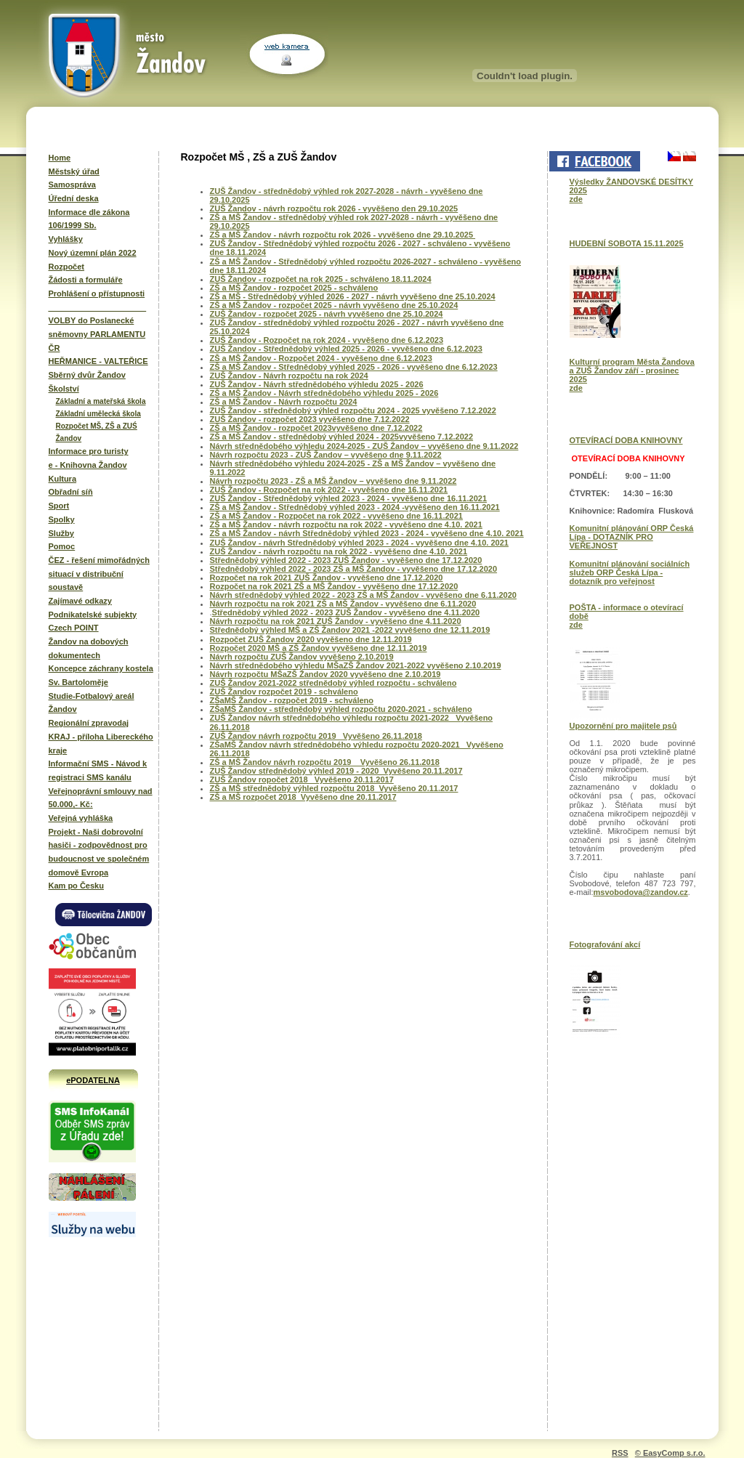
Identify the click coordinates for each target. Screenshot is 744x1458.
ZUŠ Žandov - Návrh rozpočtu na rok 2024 (289, 375)
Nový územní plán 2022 (93, 252)
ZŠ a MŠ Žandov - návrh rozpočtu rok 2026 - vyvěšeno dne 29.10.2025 (343, 234)
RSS (620, 1453)
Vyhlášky (66, 239)
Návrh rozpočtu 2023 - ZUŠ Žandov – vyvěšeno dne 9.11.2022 (326, 454)
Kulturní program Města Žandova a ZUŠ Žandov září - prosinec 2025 (632, 370)
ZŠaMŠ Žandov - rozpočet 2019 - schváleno (292, 700)
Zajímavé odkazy (80, 600)
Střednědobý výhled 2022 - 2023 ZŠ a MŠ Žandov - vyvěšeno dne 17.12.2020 (354, 568)
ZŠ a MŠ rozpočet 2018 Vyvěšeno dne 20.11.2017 (303, 797)
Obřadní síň (71, 491)
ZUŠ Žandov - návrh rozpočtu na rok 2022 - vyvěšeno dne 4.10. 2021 (339, 551)
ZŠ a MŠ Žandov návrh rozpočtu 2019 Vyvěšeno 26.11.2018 (325, 762)
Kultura (63, 478)
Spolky (62, 519)
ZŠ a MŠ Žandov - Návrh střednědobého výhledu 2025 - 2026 (324, 393)
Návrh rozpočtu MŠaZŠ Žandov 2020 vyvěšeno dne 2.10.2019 (325, 674)
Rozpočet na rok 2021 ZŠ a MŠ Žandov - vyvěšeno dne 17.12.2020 (334, 586)
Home (60, 157)
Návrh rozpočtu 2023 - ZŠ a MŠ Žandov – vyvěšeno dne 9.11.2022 (333, 481)
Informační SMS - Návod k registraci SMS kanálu (98, 770)
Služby (61, 533)
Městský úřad (74, 171)
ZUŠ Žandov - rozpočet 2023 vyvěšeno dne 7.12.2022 (310, 419)
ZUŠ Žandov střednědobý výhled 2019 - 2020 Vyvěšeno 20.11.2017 (336, 770)
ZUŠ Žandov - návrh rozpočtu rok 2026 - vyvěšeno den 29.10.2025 (334, 208)
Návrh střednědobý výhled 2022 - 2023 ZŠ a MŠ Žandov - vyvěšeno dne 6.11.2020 (363, 595)
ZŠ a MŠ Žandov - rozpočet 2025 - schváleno (294, 287)
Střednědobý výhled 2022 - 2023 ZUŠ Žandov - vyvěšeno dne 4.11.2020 (346, 612)
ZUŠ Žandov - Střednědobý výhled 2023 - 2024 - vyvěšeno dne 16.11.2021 (349, 498)
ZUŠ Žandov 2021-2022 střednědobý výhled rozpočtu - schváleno (333, 683)
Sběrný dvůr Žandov (87, 374)
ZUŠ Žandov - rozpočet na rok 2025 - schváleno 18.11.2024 (321, 279)
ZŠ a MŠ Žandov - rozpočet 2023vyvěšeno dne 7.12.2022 (316, 428)
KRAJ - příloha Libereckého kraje (101, 743)
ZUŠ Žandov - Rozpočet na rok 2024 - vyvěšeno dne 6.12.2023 (327, 340)
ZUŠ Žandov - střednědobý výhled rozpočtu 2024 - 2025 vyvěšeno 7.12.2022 (353, 410)
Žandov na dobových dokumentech (89, 648)
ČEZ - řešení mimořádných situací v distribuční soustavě (99, 573)
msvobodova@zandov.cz (641, 892)
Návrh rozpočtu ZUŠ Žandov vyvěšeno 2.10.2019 (302, 656)
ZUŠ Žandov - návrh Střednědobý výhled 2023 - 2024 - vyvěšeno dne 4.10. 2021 (359, 542)
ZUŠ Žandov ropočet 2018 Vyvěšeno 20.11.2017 (302, 779)
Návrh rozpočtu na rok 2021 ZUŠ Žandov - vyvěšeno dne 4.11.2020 (335, 621)
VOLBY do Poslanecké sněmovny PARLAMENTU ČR (97, 334)
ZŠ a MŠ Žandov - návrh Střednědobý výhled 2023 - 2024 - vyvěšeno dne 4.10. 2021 (367, 533)
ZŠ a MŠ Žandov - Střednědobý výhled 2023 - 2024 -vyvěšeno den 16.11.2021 (355, 507)
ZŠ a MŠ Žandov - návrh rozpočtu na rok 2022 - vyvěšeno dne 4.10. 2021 (346, 524)
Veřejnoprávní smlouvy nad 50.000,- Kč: (101, 798)
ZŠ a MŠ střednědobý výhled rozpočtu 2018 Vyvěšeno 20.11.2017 (334, 788)
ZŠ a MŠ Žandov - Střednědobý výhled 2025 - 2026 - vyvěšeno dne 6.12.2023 (354, 367)
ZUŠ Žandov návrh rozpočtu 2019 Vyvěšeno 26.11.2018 (316, 736)
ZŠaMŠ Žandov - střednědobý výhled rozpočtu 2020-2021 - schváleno (341, 709)
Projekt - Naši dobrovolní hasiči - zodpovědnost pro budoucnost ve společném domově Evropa (99, 852)
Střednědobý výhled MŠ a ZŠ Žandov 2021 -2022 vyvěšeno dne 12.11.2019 (350, 629)
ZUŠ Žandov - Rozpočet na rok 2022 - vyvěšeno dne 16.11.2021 (329, 489)
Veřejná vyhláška (81, 818)
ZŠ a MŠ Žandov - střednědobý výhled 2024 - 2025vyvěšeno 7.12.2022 (342, 436)
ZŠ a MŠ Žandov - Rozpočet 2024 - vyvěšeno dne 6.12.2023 (321, 358)
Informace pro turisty (89, 451)
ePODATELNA (93, 1080)
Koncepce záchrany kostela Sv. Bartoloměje (101, 675)
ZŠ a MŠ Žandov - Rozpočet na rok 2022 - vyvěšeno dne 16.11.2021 (336, 515)
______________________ (98, 307)
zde (576, 199)
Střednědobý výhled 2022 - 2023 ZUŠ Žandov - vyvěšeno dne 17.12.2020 (346, 560)
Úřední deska (74, 198)
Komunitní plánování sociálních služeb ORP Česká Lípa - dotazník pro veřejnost (630, 572)
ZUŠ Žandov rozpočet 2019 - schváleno (284, 691)
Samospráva (72, 184)
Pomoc (62, 546)
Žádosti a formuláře (86, 279)
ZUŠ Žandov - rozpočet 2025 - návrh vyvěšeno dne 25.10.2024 (326, 313)
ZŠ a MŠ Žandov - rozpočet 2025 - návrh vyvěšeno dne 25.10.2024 (334, 305)
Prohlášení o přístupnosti (97, 293)
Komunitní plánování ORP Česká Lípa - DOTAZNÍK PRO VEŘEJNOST (632, 537)
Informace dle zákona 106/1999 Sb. (89, 219)
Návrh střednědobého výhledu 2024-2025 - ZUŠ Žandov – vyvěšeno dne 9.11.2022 (364, 446)
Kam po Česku (76, 885)
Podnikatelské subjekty (93, 614)
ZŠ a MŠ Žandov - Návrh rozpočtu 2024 (283, 401)
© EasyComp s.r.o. (670, 1453)
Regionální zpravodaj (89, 722)
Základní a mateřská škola (101, 401)
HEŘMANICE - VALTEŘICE (98, 361)
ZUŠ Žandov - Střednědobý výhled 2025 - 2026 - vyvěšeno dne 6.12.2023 (346, 348)
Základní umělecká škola (98, 414)
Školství (64, 388)
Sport (59, 505)
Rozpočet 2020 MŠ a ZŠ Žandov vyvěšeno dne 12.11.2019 (318, 648)
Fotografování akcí (605, 944)
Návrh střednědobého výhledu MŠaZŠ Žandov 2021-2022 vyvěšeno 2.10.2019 (355, 665)
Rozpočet (67, 266)
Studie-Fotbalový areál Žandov (91, 703)
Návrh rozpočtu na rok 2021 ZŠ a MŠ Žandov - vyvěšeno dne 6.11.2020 (343, 603)
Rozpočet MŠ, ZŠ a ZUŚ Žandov (96, 432)
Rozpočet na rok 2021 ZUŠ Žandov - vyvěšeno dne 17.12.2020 (326, 577)
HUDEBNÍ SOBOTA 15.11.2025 (627, 243)
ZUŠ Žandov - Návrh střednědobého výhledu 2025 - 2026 (317, 384)
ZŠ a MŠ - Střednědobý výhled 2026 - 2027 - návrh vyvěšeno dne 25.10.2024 (353, 296)
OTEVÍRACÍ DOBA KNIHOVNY (626, 440)
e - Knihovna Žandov (88, 465)
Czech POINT (74, 627)
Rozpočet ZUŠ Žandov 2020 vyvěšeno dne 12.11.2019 (311, 639)
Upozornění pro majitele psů (623, 725)
